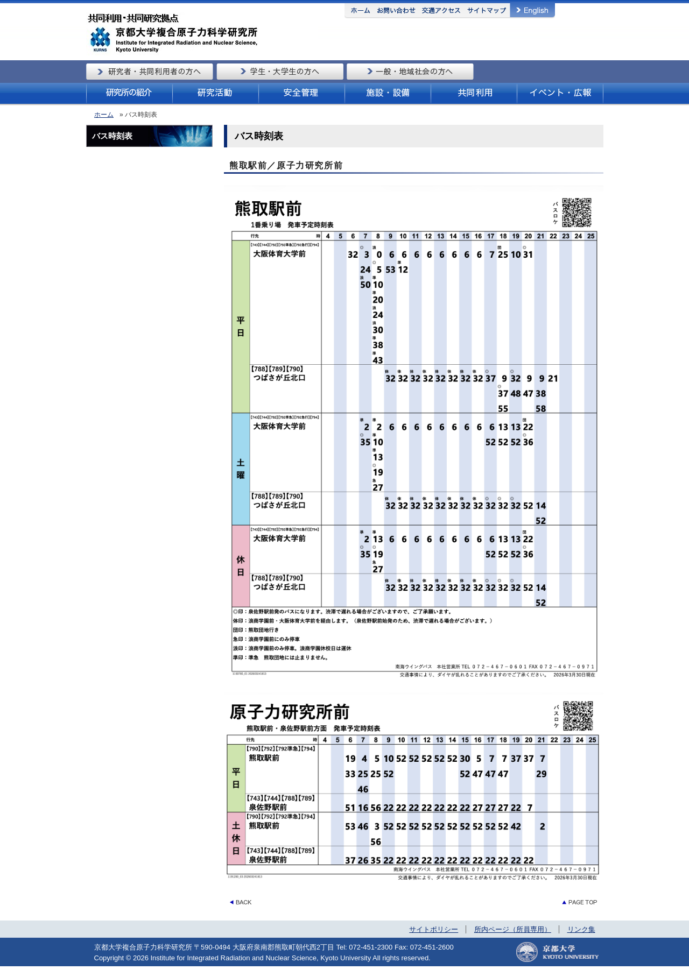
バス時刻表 (112, 135)
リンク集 (581, 929)
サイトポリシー (433, 929)
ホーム (104, 114)
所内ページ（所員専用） (512, 929)
